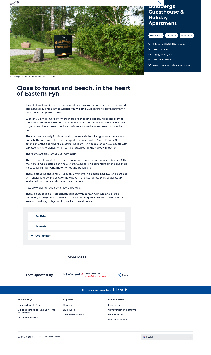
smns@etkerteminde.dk (90, 289)
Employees (71, 323)
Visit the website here (163, 72)
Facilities (39, 229)
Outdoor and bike (96, 8)
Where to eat (115, 8)
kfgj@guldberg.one (162, 67)
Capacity (39, 238)
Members (70, 318)
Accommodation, (161, 78)
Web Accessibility (117, 332)
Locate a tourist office (34, 318)
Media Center (115, 327)
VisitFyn (168, 3)
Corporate (178, 3)
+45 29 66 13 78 (160, 62)
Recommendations (32, 330)
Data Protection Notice (53, 350)
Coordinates (41, 248)
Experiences (77, 8)
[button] (108, 287)
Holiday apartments (179, 78)
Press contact (115, 318)
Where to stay (133, 8)
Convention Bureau (192, 3)
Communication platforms (122, 323)
